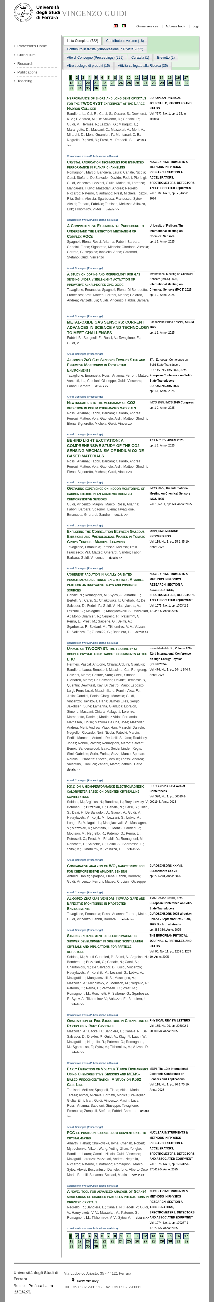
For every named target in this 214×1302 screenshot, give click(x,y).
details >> (112, 209)
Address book (175, 26)
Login (196, 26)
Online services (147, 26)
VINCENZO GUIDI (94, 13)
